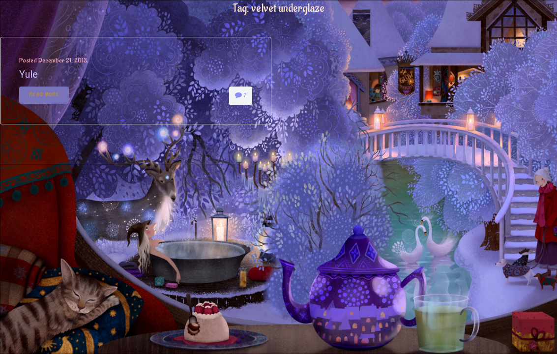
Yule (28, 74)
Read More (44, 94)
